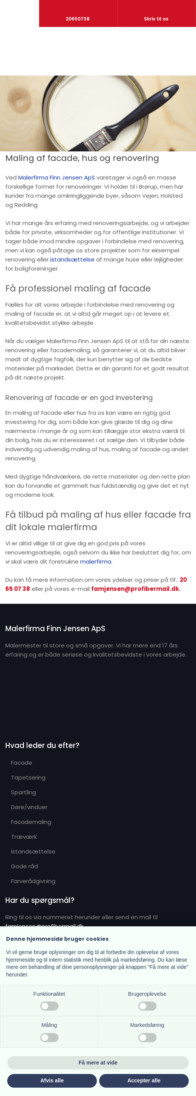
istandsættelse (72, 259)
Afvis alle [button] (51, 1080)
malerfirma (95, 561)
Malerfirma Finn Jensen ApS (56, 177)
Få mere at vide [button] (98, 1063)
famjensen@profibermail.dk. (135, 589)
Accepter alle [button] (143, 1080)
